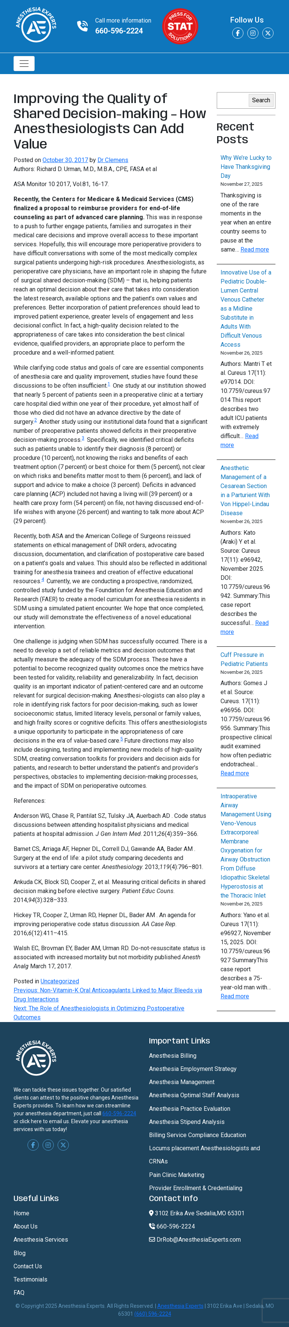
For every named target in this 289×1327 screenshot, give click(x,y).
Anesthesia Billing (172, 1055)
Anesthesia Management (181, 1082)
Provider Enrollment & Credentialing (195, 1188)
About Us (26, 1226)
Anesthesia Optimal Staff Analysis (194, 1095)
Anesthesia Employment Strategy (193, 1068)
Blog (20, 1253)
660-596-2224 (119, 30)
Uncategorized (60, 981)
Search (261, 100)
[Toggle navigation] (24, 63)
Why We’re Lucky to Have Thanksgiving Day (246, 166)
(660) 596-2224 (152, 1314)
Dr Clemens (112, 160)
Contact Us (28, 1266)
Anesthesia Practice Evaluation (189, 1108)
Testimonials (30, 1279)
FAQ (19, 1292)
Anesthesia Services (41, 1239)
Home (21, 1213)
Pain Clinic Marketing (176, 1174)
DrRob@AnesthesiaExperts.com (195, 1239)
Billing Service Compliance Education (197, 1135)
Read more (254, 249)
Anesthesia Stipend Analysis (187, 1121)
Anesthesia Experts (180, 1306)
